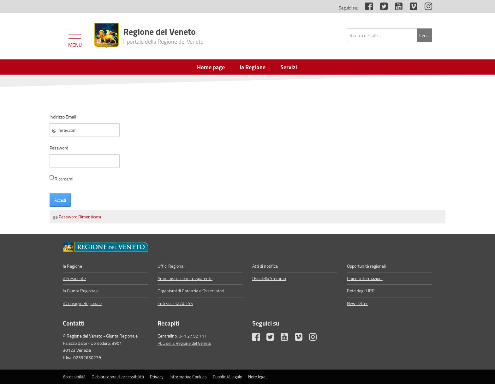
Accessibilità (74, 377)
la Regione (72, 266)
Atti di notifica (265, 266)
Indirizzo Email (63, 117)
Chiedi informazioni (365, 278)
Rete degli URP (360, 291)
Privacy (157, 377)
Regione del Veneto (163, 35)
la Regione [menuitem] (252, 67)
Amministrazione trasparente (185, 278)
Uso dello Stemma (269, 278)
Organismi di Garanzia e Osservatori (191, 291)
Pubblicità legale (227, 377)
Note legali (257, 377)
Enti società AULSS (175, 303)
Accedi (60, 200)
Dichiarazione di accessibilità (118, 377)
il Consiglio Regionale (82, 303)
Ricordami (61, 178)
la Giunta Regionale (80, 291)
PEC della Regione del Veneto (184, 343)
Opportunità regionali (366, 266)
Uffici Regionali (171, 266)
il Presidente (74, 278)
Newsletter (357, 303)
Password (59, 148)
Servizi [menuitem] (288, 67)
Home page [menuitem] (211, 67)
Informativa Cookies (188, 377)
